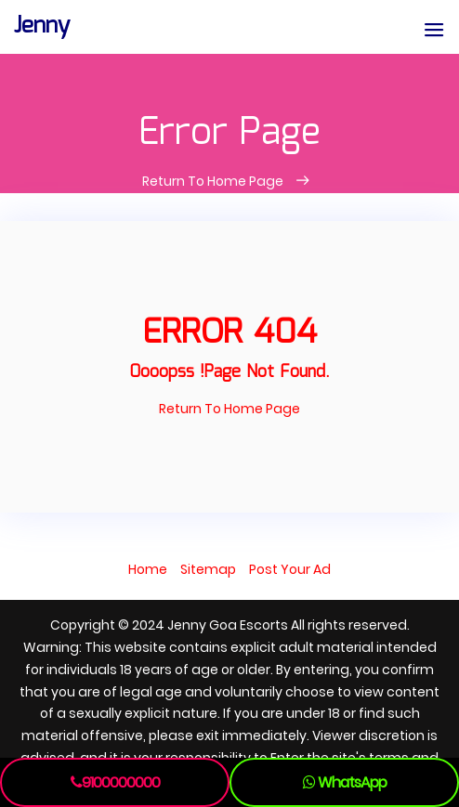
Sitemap (208, 569)
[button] (434, 31)
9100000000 (115, 782)
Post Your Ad (290, 569)
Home (147, 569)
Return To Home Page (214, 181)
